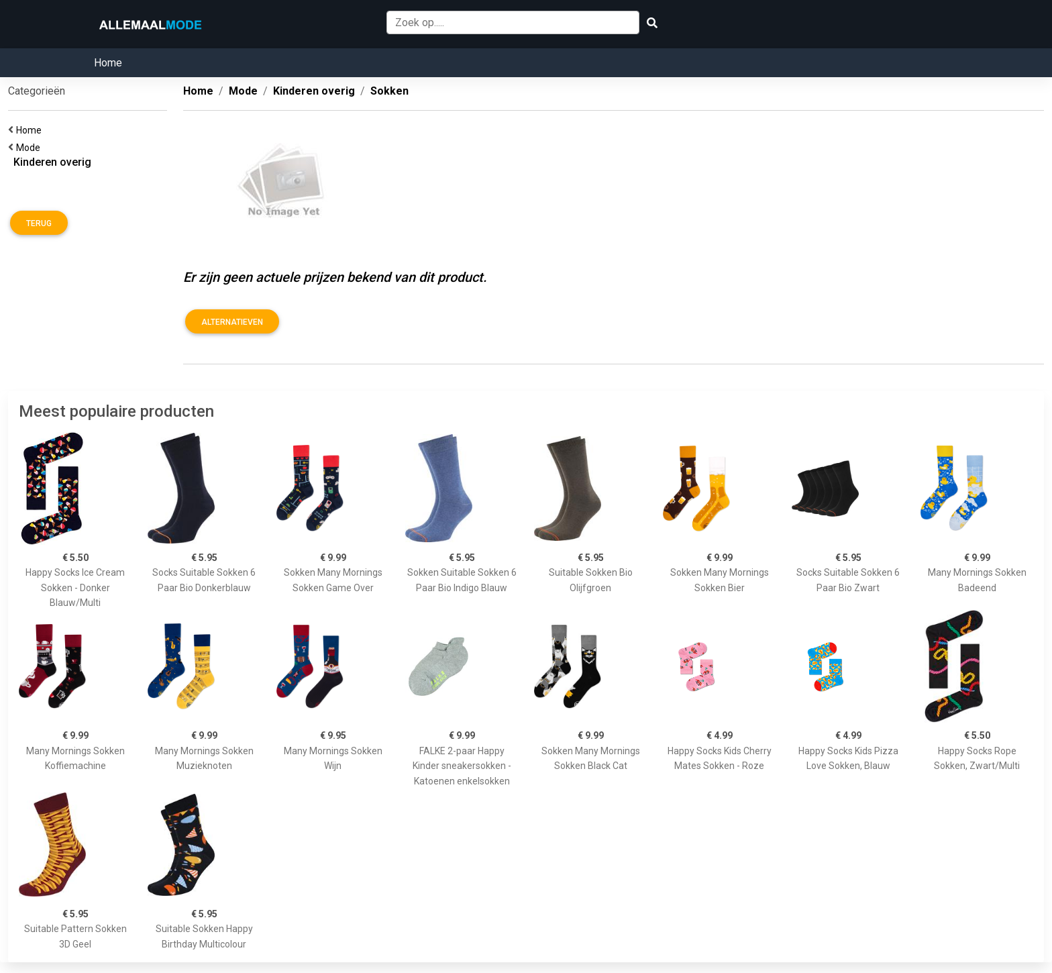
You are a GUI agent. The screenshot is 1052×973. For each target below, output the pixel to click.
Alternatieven (232, 322)
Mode (30, 147)
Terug (39, 223)
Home (108, 62)
